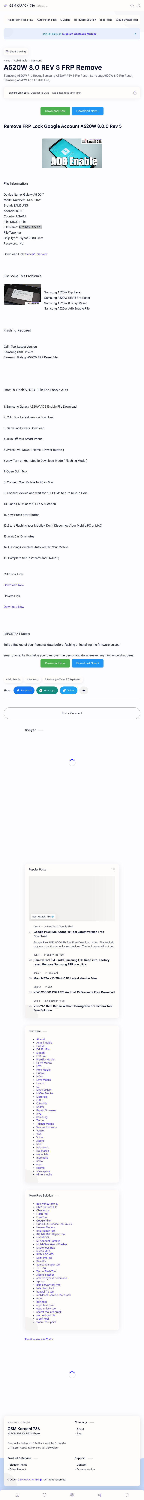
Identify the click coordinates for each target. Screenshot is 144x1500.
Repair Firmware (46, 1110)
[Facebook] (13, 1443)
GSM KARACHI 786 (22, 6)
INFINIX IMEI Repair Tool (50, 1234)
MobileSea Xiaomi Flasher (51, 1244)
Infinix (40, 1076)
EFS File (41, 1056)
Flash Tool (42, 1213)
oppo (39, 1164)
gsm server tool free (48, 1285)
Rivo (38, 1113)
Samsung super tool (48, 1264)
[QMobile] (65, 20)
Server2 (42, 254)
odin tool (41, 1301)
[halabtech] (53, 1000)
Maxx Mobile (43, 1090)
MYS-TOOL (43, 1237)
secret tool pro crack (49, 1312)
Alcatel (40, 1039)
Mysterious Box (45, 1247)
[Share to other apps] (83, 690)
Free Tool (41, 1217)
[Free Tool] (52, 926)
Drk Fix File (43, 1049)
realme (40, 1167)
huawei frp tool (45, 1291)
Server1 (30, 254)
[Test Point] (106, 20)
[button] (138, 5)
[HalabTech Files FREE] (20, 20)
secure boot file (45, 1315)
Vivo (38, 1134)
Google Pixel (43, 1220)
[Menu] (72, 1495)
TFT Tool (41, 1268)
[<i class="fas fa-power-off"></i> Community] (34, 1448)
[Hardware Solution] (85, 20)
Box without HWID (47, 1203)
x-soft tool (42, 1318)
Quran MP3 (43, 1251)
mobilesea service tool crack (53, 1295)
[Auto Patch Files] (47, 20)
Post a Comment (72, 713)
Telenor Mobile (45, 1123)
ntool (39, 1298)
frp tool (40, 1281)
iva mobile (42, 1154)
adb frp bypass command (51, 1278)
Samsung (41, 1117)
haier (39, 1144)
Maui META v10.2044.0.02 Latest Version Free (65, 978)
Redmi (40, 1107)
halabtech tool (45, 1288)
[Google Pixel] (66, 926)
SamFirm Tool (44, 1257)
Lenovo (40, 1083)
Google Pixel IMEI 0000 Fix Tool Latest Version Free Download (69, 934)
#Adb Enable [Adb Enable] (13, 679)
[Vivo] (50, 986)
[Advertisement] (72, 762)
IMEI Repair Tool (45, 1230)
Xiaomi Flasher (45, 1274)
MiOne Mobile (44, 1093)
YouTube (91, 34)
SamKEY (41, 1261)
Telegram (67, 34)
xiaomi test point (46, 1322)
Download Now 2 (87, 111)
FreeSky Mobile (45, 1059)
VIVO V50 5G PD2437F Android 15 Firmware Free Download (74, 992)
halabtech (42, 1147)
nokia (39, 1161)
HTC (39, 1066)
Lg (37, 1086)
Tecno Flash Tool (46, 1271)
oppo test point (45, 1305)
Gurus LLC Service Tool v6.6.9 (54, 1224)
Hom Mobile (43, 1069)
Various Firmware (46, 1127)
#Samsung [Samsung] (32, 679)
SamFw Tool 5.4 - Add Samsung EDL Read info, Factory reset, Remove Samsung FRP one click (72, 962)
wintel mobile (44, 1174)
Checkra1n (42, 1210)
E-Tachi (40, 1052)
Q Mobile (41, 1103)
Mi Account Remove (48, 1241)
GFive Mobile (44, 1063)
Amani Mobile (44, 1042)
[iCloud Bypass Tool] (127, 20)
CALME (40, 1046)
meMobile (42, 1157)
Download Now (55, 111)
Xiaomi (40, 1140)
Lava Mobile (43, 1079)
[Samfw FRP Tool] (55, 954)
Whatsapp (80, 34)
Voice (39, 1137)
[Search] (132, 5)
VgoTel (40, 1130)
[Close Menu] (135, 34)
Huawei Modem (45, 1227)
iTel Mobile (42, 1151)
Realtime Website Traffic (39, 1339)
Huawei (40, 1073)
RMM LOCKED (45, 1254)
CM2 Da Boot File (46, 1207)
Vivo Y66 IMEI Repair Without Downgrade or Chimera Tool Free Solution (73, 1008)
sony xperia (43, 1171)
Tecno (40, 1120)
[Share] (99, 1495)
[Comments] (126, 1495)
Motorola (41, 1096)
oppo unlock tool (46, 1308)
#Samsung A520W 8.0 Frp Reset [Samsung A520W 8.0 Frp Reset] (62, 679)
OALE (39, 1100)
